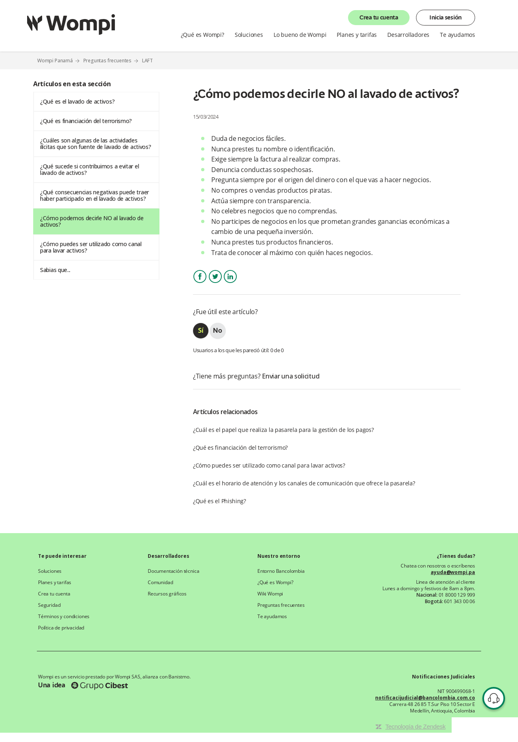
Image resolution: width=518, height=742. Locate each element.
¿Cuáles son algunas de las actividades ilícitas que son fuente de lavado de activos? (95, 143)
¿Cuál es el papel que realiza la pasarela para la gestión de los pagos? (283, 430)
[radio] (200, 330)
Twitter (215, 283)
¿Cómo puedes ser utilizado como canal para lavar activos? (91, 247)
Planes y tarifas (357, 34)
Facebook (200, 283)
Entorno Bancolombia (281, 571)
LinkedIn (230, 283)
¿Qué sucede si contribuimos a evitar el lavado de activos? (89, 169)
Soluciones (249, 34)
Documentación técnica (173, 571)
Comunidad (160, 582)
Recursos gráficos (167, 594)
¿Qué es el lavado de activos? (77, 101)
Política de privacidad (61, 628)
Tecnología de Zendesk (415, 726)
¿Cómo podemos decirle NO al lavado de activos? (92, 221)
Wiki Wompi (270, 594)
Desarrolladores (408, 34)
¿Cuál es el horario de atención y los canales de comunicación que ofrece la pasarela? (304, 483)
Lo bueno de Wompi (300, 34)
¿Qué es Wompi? (202, 34)
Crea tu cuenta (378, 18)
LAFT (147, 60)
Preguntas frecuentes (107, 60)
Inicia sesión (445, 18)
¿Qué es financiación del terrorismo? (86, 121)
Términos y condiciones (63, 616)
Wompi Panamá (55, 60)
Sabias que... (55, 270)
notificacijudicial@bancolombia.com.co (425, 698)
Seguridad (49, 605)
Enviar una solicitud (290, 376)
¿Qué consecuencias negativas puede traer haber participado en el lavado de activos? (94, 195)
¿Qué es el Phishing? (219, 501)
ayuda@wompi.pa (453, 572)
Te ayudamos (457, 34)
